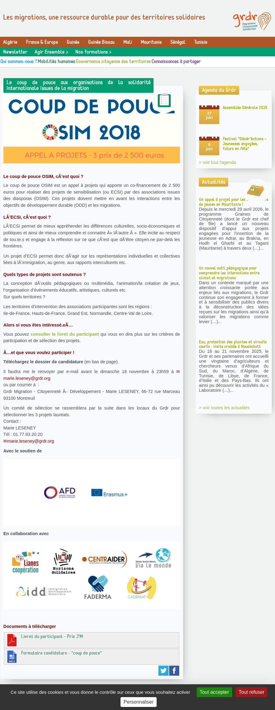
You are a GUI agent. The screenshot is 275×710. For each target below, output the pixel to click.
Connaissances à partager (176, 62)
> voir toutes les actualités (224, 407)
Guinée (73, 42)
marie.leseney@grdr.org (30, 441)
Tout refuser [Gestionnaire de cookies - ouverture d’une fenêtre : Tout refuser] (251, 692)
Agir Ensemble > (51, 52)
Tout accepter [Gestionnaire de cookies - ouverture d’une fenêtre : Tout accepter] (214, 692)
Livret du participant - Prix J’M (44, 639)
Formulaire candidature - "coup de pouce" (54, 656)
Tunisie (200, 42)
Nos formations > (93, 52)
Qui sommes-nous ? (18, 62)
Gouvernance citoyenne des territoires (113, 62)
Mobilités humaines (56, 62)
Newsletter (15, 52)
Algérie (10, 42)
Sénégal (177, 42)
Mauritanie (151, 42)
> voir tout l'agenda (217, 162)
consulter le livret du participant (65, 334)
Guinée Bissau (101, 42)
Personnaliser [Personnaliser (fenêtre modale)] (139, 701)
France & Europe (42, 42)
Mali (127, 42)
